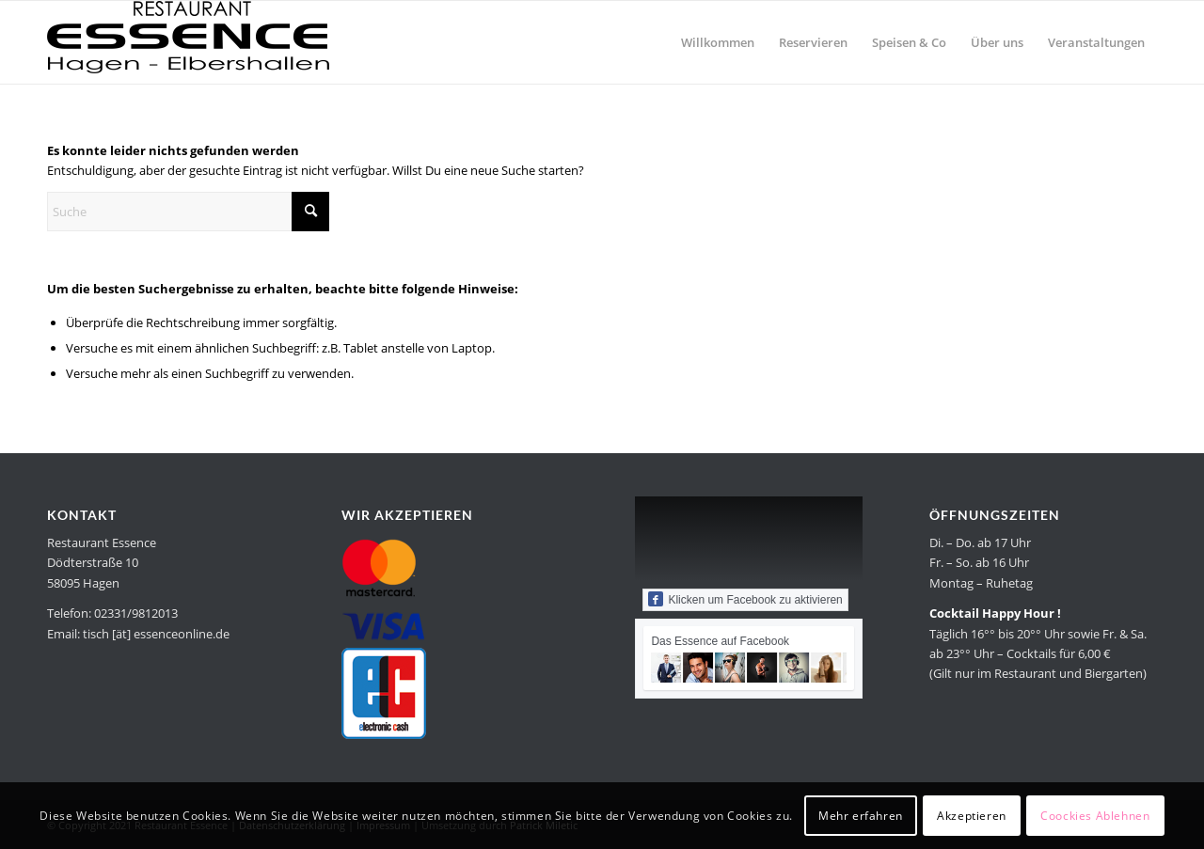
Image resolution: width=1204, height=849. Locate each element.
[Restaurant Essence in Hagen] (188, 42)
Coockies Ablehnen (1094, 816)
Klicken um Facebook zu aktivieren (745, 598)
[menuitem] (718, 42)
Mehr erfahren (860, 816)
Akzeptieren (971, 816)
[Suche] (188, 211)
